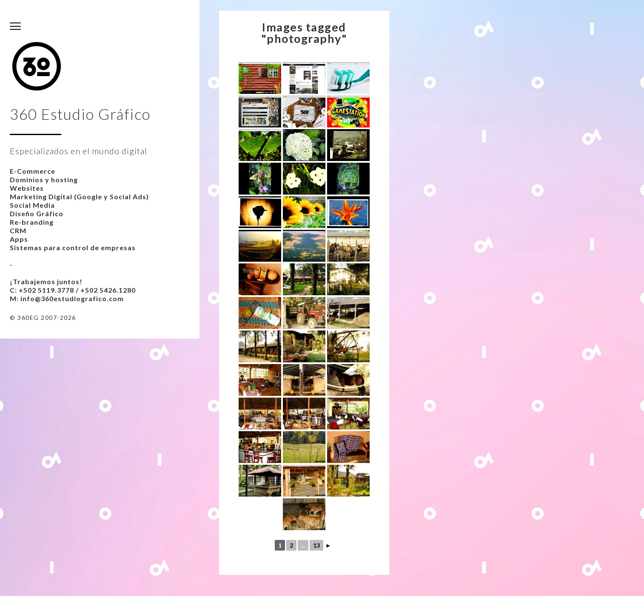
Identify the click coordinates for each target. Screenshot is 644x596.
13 (316, 545)
